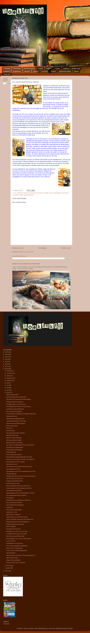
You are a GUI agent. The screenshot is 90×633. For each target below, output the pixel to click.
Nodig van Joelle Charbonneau (14, 401)
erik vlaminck (39, 193)
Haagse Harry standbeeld (13, 560)
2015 (6, 571)
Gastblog (66, 68)
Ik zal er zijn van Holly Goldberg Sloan (16, 550)
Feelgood (49, 68)
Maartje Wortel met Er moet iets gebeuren (17, 521)
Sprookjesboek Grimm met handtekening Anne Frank (20, 471)
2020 (6, 359)
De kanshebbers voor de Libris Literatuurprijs (18, 538)
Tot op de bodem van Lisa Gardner (15, 562)
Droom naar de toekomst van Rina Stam (26, 264)
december (9, 371)
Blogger (71, 628)
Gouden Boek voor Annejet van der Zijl (16, 517)
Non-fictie (45, 71)
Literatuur (27, 71)
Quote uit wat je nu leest (13, 483)
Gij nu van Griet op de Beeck (14, 411)
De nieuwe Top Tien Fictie (13, 529)
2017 (6, 366)
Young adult (6, 74)
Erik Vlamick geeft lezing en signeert (16, 495)
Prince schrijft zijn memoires (14, 454)
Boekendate (17, 68)
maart (8, 392)
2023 (6, 352)
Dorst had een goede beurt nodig (15, 536)
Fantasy (57, 68)
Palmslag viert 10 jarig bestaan (14, 447)
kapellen (46, 193)
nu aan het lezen (10, 541)
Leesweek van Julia (11, 416)
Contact (40, 68)
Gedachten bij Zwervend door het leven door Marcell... (21, 476)
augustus (9, 380)
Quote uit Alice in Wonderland (14, 548)
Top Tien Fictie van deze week (14, 478)
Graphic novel (76, 68)
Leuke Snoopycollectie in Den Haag (16, 421)
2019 (6, 361)
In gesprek (6, 71)
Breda (25, 193)
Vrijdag (21, 195)
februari (9, 565)
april (8, 390)
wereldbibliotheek (28, 195)
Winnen (76, 71)
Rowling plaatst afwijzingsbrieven (15, 418)
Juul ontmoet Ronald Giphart (14, 490)
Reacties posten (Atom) (27, 251)
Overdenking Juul (11, 452)
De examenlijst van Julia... (13, 469)
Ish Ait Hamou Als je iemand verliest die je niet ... (19, 466)
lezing (51, 193)
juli (7, 383)
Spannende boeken (65, 71)
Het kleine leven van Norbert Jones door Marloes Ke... (21, 555)
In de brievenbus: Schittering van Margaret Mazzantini (21, 413)
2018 (6, 364)
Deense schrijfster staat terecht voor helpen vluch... (20, 519)
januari (9, 568)
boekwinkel (20, 193)
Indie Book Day (10, 430)
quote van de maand (12, 425)
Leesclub (36, 71)
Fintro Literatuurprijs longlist (13, 509)
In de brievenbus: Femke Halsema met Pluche (19, 488)
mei (8, 387)
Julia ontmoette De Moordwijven (15, 505)
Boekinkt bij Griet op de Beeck (14, 442)
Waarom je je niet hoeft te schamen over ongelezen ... (21, 459)
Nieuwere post (17, 248)
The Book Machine (11, 473)
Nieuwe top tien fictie (12, 557)
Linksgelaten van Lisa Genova (14, 543)
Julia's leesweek (10, 553)
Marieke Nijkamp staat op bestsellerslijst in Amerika (20, 493)
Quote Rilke (9, 507)
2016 (6, 368)
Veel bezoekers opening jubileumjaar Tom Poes (19, 457)
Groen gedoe (10, 497)
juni (8, 385)
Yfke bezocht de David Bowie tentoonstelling (18, 399)
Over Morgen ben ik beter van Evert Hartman (18, 406)
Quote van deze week (12, 394)
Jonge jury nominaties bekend (14, 481)
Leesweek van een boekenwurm (15, 409)
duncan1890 (51, 628)
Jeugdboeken (17, 71)
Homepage (7, 68)
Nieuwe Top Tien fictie (12, 435)
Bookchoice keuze (29, 68)
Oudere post (65, 248)
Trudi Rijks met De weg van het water (16, 533)
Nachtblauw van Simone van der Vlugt (16, 531)
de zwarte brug (32, 193)
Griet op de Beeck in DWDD (14, 440)
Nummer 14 (9, 428)
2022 (6, 354)
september (10, 378)
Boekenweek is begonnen (13, 514)
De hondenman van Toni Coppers (15, 461)
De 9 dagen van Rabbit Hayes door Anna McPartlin (20, 445)
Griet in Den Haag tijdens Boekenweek (17, 545)
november (9, 373)
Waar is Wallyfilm (11, 526)
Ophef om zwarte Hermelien (14, 437)
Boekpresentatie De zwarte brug (15, 524)
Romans (53, 71)
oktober (9, 375)
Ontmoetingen (57, 193)
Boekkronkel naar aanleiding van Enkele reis (18, 500)
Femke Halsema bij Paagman (14, 449)
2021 (6, 357)
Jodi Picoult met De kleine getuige (15, 423)
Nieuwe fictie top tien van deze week (16, 397)
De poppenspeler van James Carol (15, 404)
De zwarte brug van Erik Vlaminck (15, 433)
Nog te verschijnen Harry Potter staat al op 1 (18, 485)
